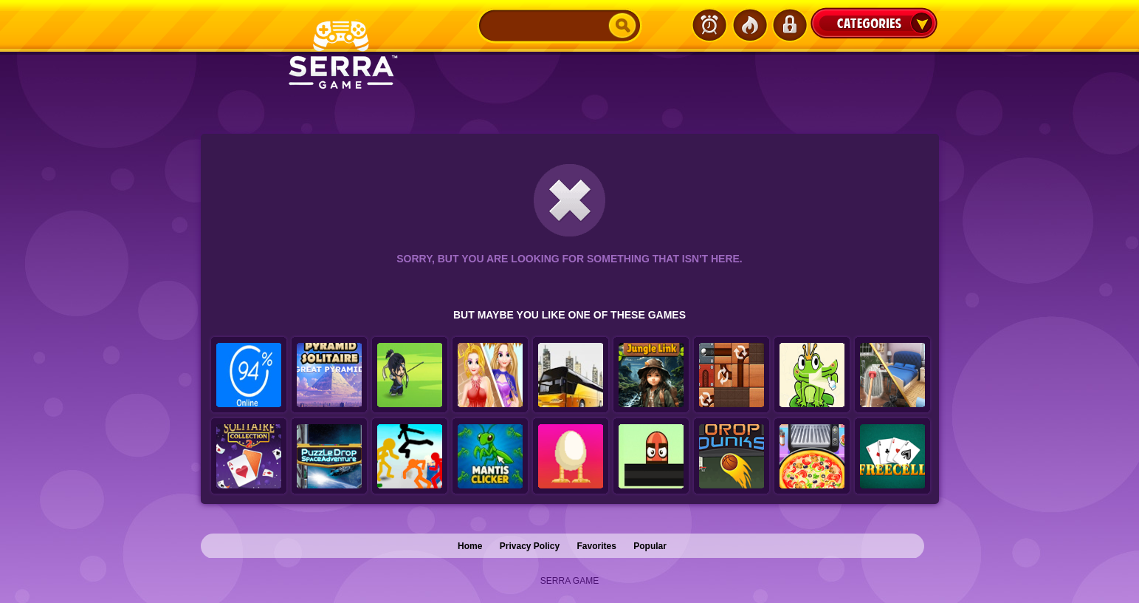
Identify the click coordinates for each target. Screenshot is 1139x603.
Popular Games (749, 25)
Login (789, 25)
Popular (650, 546)
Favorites (596, 546)
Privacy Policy (530, 546)
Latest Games (709, 25)
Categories (874, 22)
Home (470, 546)
